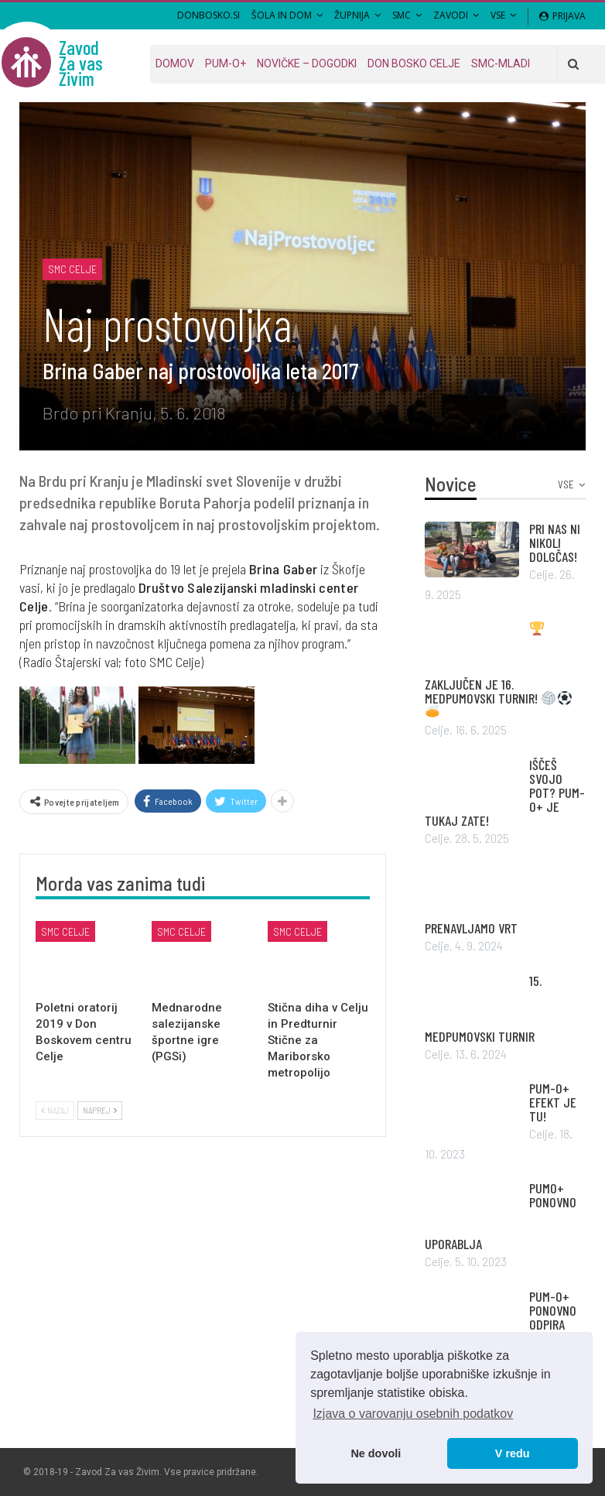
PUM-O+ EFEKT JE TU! (552, 1102)
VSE (497, 15)
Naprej (100, 1110)
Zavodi (450, 15)
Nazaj (55, 1110)
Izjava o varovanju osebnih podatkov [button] (413, 1413)
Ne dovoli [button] (375, 1453)
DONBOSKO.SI (208, 15)
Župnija (352, 15)
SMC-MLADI (500, 63)
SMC (401, 15)
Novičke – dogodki (307, 63)
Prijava (562, 15)
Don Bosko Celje (413, 63)
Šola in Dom (281, 15)
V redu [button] (512, 1453)
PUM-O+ (225, 63)
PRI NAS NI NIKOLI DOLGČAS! (554, 542)
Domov (175, 63)
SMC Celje (72, 269)
